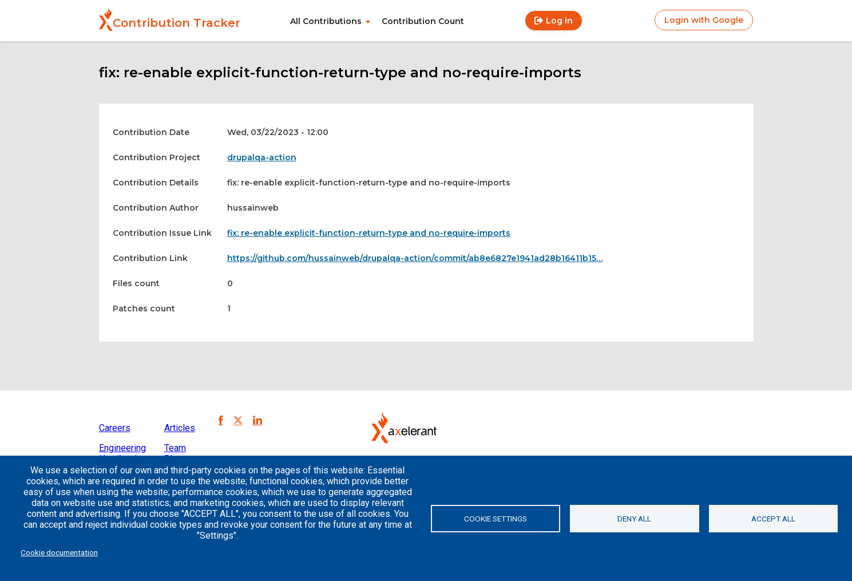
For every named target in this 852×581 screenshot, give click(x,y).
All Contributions (326, 21)
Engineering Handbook (122, 453)
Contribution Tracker (176, 23)
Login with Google (703, 20)
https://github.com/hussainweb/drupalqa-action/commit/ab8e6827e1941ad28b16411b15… (415, 258)
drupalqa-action (261, 157)
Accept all (773, 518)
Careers (114, 427)
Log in (559, 20)
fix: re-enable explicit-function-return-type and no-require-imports (368, 233)
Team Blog (175, 453)
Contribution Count (423, 21)
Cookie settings (495, 518)
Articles (179, 427)
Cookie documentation (59, 552)
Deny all (634, 518)
